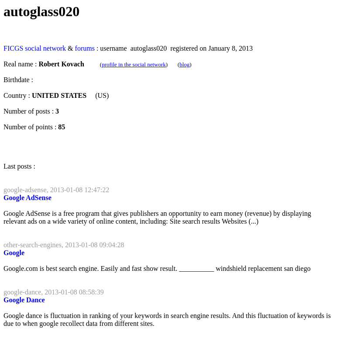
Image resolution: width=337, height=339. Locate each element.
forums (85, 48)
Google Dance (24, 300)
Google (13, 252)
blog (184, 64)
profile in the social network (134, 64)
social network (45, 48)
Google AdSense (27, 197)
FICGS (13, 48)
